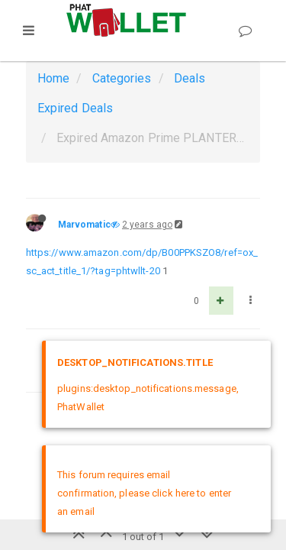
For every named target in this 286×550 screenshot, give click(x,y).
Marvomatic (84, 224)
